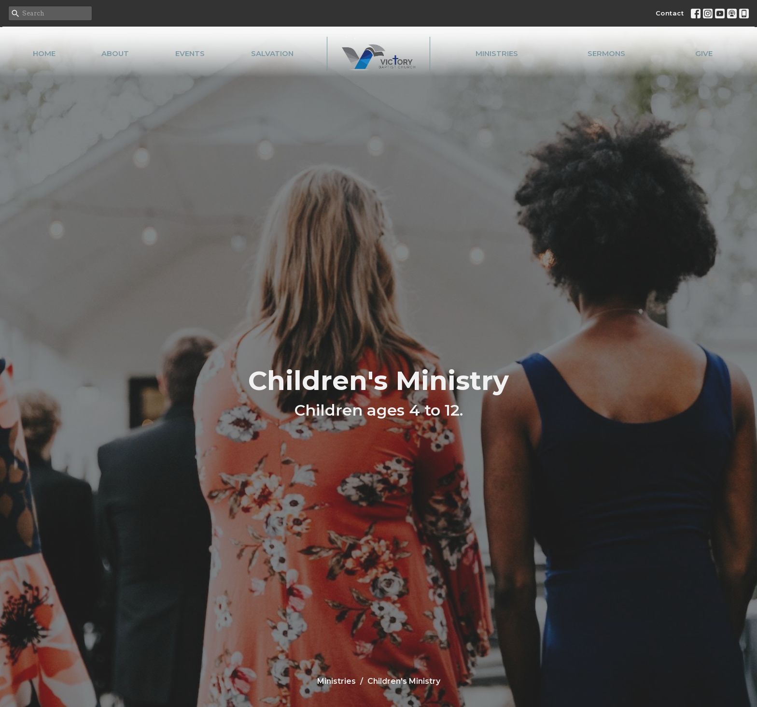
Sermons (606, 53)
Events (190, 53)
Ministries (497, 53)
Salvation (272, 53)
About (115, 53)
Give (704, 53)
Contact (670, 13)
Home (44, 53)
